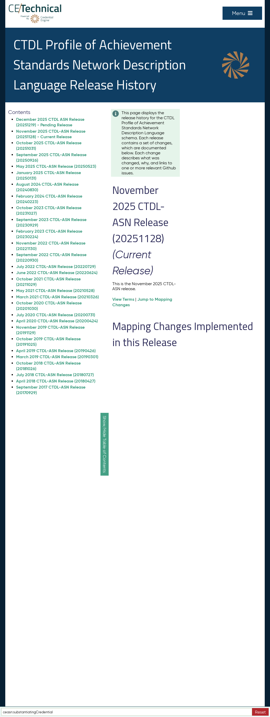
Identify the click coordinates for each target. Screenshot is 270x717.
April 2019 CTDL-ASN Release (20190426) (56, 350)
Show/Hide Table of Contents (104, 444)
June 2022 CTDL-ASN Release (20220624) (57, 272)
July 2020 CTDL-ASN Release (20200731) (55, 315)
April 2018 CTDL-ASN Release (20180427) (55, 381)
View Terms (123, 299)
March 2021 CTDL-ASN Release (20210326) (57, 297)
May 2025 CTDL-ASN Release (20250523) (56, 166)
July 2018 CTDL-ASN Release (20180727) (55, 374)
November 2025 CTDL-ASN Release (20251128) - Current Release (50, 134)
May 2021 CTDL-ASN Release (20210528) (55, 290)
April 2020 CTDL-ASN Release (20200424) (57, 321)
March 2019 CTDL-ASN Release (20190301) (57, 357)
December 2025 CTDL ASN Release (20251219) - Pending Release (50, 122)
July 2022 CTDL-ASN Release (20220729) (56, 266)
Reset (260, 712)
